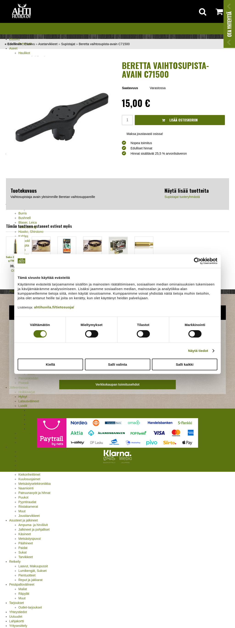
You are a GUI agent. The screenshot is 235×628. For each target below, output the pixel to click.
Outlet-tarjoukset (30, 607)
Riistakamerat (28, 506)
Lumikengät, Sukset (32, 571)
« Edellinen (13, 44)
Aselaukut (25, 461)
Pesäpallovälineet (21, 584)
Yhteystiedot (18, 612)
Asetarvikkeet (48, 44)
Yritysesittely (18, 626)
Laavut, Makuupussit (33, 566)
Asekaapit (25, 456)
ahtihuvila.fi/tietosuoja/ (54, 307)
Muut (21, 511)
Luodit (22, 406)
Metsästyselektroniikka (34, 483)
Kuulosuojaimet (29, 479)
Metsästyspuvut (29, 538)
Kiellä (50, 364)
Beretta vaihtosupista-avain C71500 (104, 44)
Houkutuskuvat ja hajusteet (37, 465)
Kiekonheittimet (29, 474)
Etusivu (14, 39)
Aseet (13, 48)
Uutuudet (15, 616)
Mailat (22, 589)
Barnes (33, 410)
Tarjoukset (16, 603)
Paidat (23, 548)
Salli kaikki (184, 364)
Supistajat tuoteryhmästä (182, 197)
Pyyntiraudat (27, 502)
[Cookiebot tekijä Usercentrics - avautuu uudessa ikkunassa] (197, 261)
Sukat (22, 552)
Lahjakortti (16, 621)
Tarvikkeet (25, 557)
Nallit (21, 442)
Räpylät (23, 593)
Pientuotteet (27, 575)
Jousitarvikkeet (29, 516)
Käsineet (24, 534)
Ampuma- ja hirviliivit (33, 525)
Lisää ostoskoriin (180, 120)
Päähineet (25, 543)
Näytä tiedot (198, 351)
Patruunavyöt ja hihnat (34, 493)
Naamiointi (26, 488)
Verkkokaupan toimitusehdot (117, 384)
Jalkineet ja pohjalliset (34, 529)
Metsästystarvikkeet (23, 447)
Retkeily (15, 561)
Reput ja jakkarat (30, 580)
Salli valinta (117, 364)
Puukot (23, 497)
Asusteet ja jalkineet (23, 520)
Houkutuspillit (27, 470)
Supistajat (68, 44)
